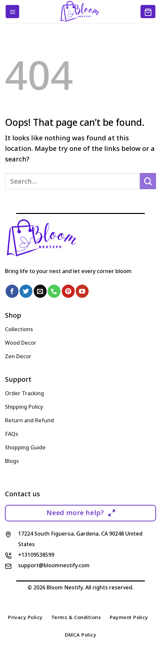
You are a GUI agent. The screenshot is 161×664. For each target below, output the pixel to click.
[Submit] (148, 181)
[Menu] (12, 11)
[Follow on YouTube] (82, 291)
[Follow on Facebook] (12, 291)
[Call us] (54, 291)
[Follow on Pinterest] (68, 291)
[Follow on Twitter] (26, 291)
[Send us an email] (40, 291)
